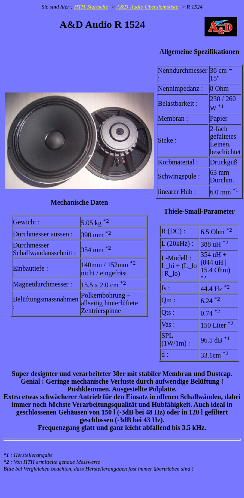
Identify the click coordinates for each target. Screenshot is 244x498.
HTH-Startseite (91, 6)
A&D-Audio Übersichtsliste (147, 6)
